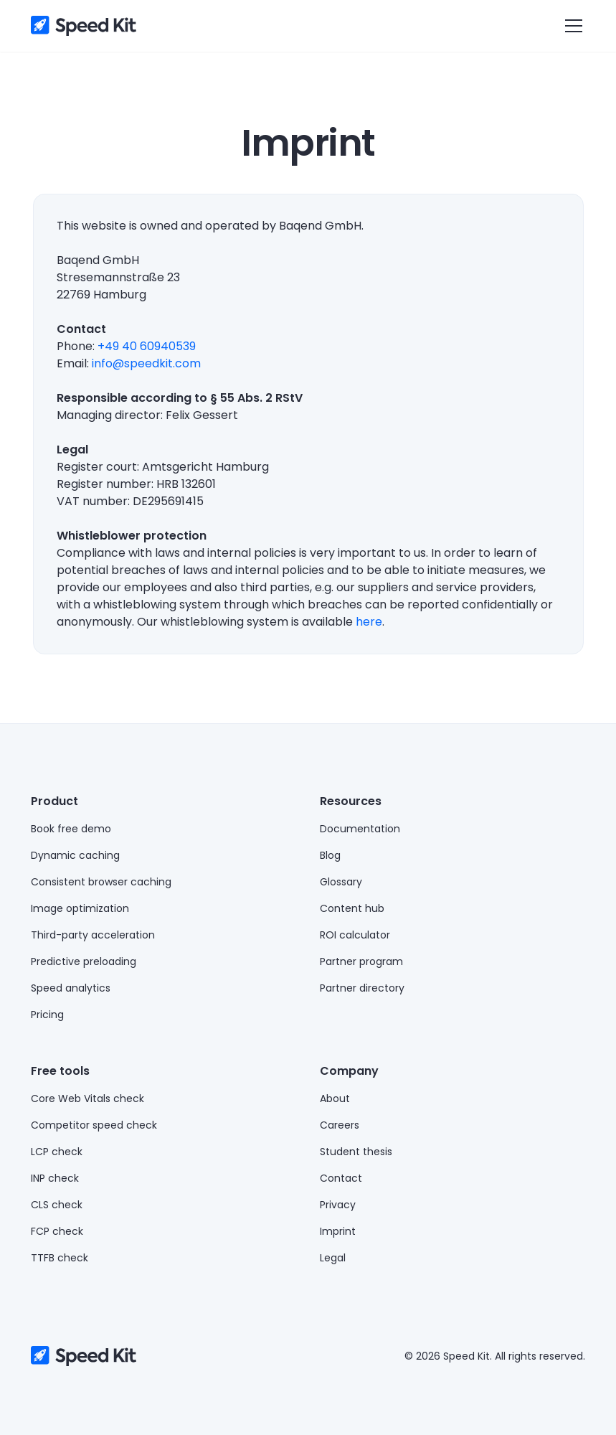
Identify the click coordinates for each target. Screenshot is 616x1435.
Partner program (361, 961)
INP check (55, 1178)
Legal (333, 1258)
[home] (84, 26)
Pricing (47, 1014)
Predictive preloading (83, 961)
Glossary (341, 882)
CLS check (56, 1205)
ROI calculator (355, 935)
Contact (341, 1178)
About (335, 1098)
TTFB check (59, 1258)
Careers (339, 1125)
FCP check (57, 1231)
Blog (330, 855)
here (369, 621)
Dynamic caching (75, 855)
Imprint (338, 1231)
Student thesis (356, 1151)
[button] (570, 26)
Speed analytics (70, 988)
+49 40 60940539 (147, 346)
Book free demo (71, 829)
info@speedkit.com (146, 363)
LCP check (56, 1151)
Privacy (338, 1205)
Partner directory (362, 988)
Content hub (352, 908)
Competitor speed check (94, 1125)
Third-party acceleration (93, 935)
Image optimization (80, 908)
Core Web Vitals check (87, 1098)
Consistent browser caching (101, 882)
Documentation (360, 829)
